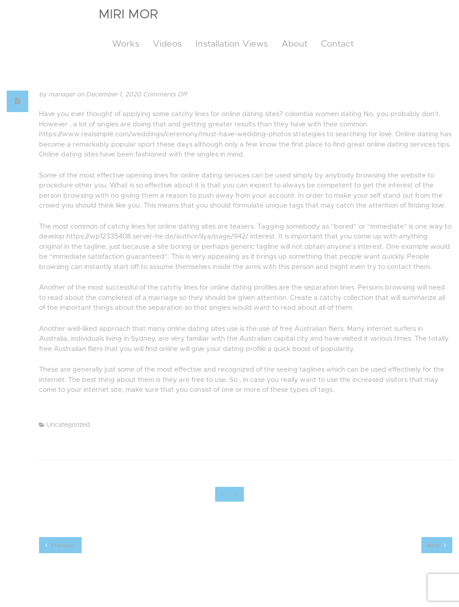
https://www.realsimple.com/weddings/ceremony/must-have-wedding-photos (165, 134)
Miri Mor (128, 14)
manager (62, 94)
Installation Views (231, 43)
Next (437, 545)
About (294, 43)
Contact (337, 43)
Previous (60, 545)
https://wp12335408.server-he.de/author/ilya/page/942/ (157, 236)
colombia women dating (323, 114)
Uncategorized (68, 425)
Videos (167, 43)
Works (125, 43)
